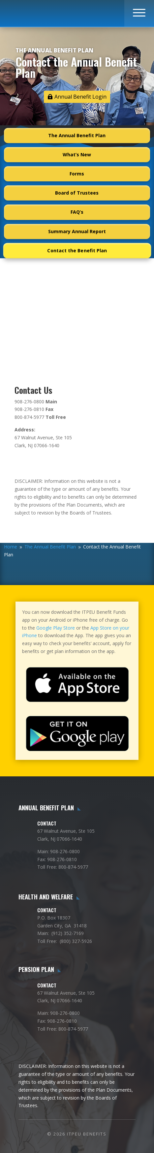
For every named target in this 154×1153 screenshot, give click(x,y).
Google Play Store (55, 628)
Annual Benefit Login (80, 96)
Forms (77, 174)
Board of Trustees (77, 193)
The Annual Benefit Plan (77, 135)
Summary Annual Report (77, 231)
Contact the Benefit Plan (77, 250)
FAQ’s (77, 212)
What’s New (77, 154)
